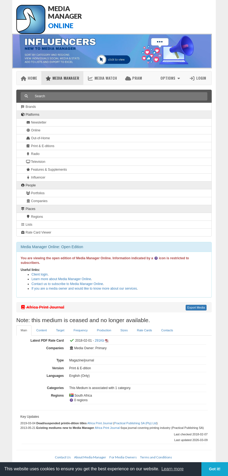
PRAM (133, 78)
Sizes (124, 330)
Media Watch (102, 78)
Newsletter (36, 122)
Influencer (35, 177)
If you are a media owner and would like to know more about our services (84, 288)
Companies (36, 201)
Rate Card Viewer (36, 232)
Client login (39, 274)
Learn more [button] (173, 469)
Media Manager (62, 78)
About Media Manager (90, 457)
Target (60, 330)
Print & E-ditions (40, 146)
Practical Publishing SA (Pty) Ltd (135, 423)
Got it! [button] (214, 469)
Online (33, 130)
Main (24, 330)
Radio (33, 154)
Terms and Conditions (156, 457)
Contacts (167, 330)
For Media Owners (123, 457)
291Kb (99, 340)
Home (29, 78)
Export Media (196, 307)
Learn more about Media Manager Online (61, 279)
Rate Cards (144, 330)
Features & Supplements (46, 169)
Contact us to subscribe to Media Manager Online (67, 284)
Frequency (81, 330)
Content (41, 330)
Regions (34, 217)
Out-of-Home (38, 138)
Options (170, 78)
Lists (26, 224)
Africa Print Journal (99, 423)
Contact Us (63, 457)
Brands (28, 107)
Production (104, 330)
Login (197, 78)
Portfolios (35, 193)
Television (35, 162)
